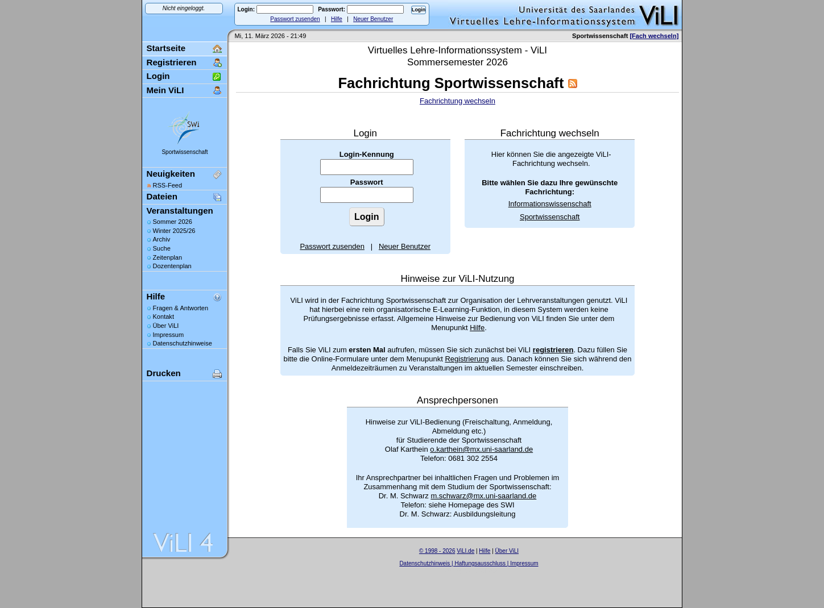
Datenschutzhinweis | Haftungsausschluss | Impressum (468, 563)
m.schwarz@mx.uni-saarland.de (483, 496)
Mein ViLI (165, 90)
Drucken (164, 373)
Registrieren (172, 62)
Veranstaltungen (180, 210)
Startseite (166, 48)
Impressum (168, 334)
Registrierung (466, 359)
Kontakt (163, 316)
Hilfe (336, 19)
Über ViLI (166, 325)
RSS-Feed (168, 185)
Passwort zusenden (295, 19)
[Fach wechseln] (654, 35)
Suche (162, 248)
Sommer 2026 (172, 221)
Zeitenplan (168, 257)
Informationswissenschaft (549, 203)
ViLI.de (465, 551)
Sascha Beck (481, 571)
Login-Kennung (366, 154)
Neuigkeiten (171, 173)
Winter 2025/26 (174, 230)
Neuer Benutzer (373, 19)
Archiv (162, 239)
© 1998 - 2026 (437, 551)
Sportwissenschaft (185, 152)
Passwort (366, 182)
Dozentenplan (172, 266)
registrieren (553, 349)
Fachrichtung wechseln (457, 101)
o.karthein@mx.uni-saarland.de (481, 449)
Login (158, 76)
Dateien (162, 196)
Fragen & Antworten (181, 308)
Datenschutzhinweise (182, 343)
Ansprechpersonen (457, 400)
